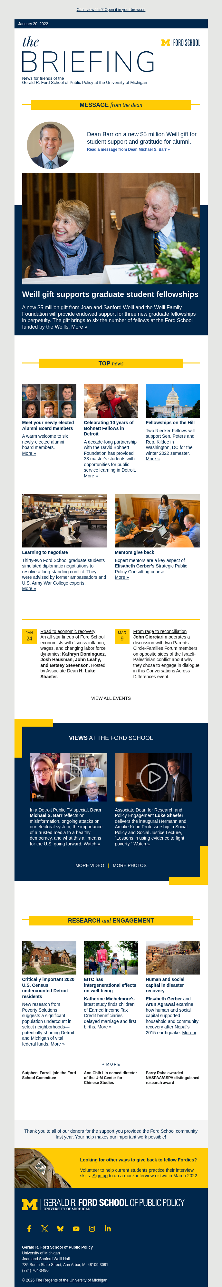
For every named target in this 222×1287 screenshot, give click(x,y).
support (106, 1131)
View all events (111, 698)
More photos (130, 865)
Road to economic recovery (68, 631)
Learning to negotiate (45, 552)
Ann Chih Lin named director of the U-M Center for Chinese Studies (110, 1078)
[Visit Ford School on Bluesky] (60, 1229)
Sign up (100, 1175)
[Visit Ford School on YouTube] (76, 1229)
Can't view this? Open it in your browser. (111, 9)
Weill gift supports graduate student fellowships (110, 294)
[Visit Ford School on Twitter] (45, 1229)
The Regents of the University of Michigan (72, 1280)
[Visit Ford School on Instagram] (92, 1229)
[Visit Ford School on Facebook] (29, 1229)
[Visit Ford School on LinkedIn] (108, 1229)
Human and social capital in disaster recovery (165, 985)
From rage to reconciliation (160, 631)
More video (89, 865)
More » (79, 327)
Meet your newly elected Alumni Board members (48, 425)
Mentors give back (134, 552)
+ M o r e (111, 1064)
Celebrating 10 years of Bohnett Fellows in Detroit (109, 428)
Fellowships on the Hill (170, 422)
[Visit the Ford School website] (180, 42)
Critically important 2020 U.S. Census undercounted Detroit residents (48, 988)
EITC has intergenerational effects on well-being (110, 985)
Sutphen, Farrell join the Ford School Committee (49, 1075)
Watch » (92, 843)
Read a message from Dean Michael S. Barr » (128, 149)
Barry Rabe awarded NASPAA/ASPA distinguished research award (172, 1078)
